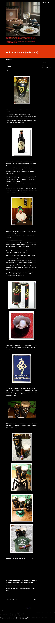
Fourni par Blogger (27, 608)
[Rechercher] (44, 2)
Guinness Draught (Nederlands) (46, 67)
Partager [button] (44, 62)
